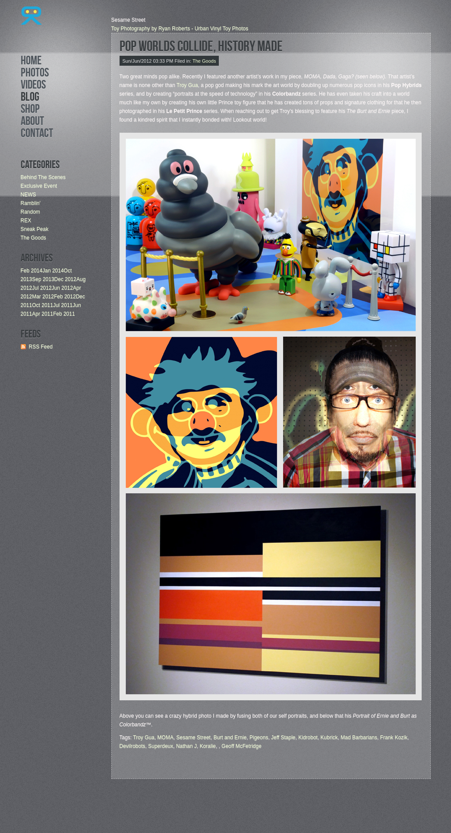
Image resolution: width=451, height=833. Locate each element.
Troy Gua (187, 85)
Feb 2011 (64, 314)
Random (30, 212)
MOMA (165, 737)
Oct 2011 (42, 305)
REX (26, 220)
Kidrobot (308, 737)
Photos (35, 74)
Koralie (208, 746)
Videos (33, 86)
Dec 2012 (65, 279)
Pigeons (258, 737)
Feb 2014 (32, 271)
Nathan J (186, 746)
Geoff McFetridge (241, 746)
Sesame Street (194, 737)
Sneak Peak (35, 229)
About (32, 122)
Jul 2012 (41, 288)
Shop (30, 110)
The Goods (33, 238)
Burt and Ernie (230, 737)
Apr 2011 (42, 314)
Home (31, 62)
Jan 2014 (52, 271)
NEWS (28, 194)
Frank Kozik (393, 737)
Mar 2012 (43, 297)
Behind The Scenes (43, 177)
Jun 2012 (62, 288)
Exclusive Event (39, 186)
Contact (37, 134)
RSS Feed (41, 347)
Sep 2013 (43, 279)
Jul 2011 (63, 305)
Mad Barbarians (359, 737)
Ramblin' (31, 203)
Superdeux (160, 746)
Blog (30, 98)
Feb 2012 (65, 297)
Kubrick (329, 737)
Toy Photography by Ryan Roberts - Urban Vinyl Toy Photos (180, 29)
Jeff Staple (283, 737)
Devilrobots (132, 746)
